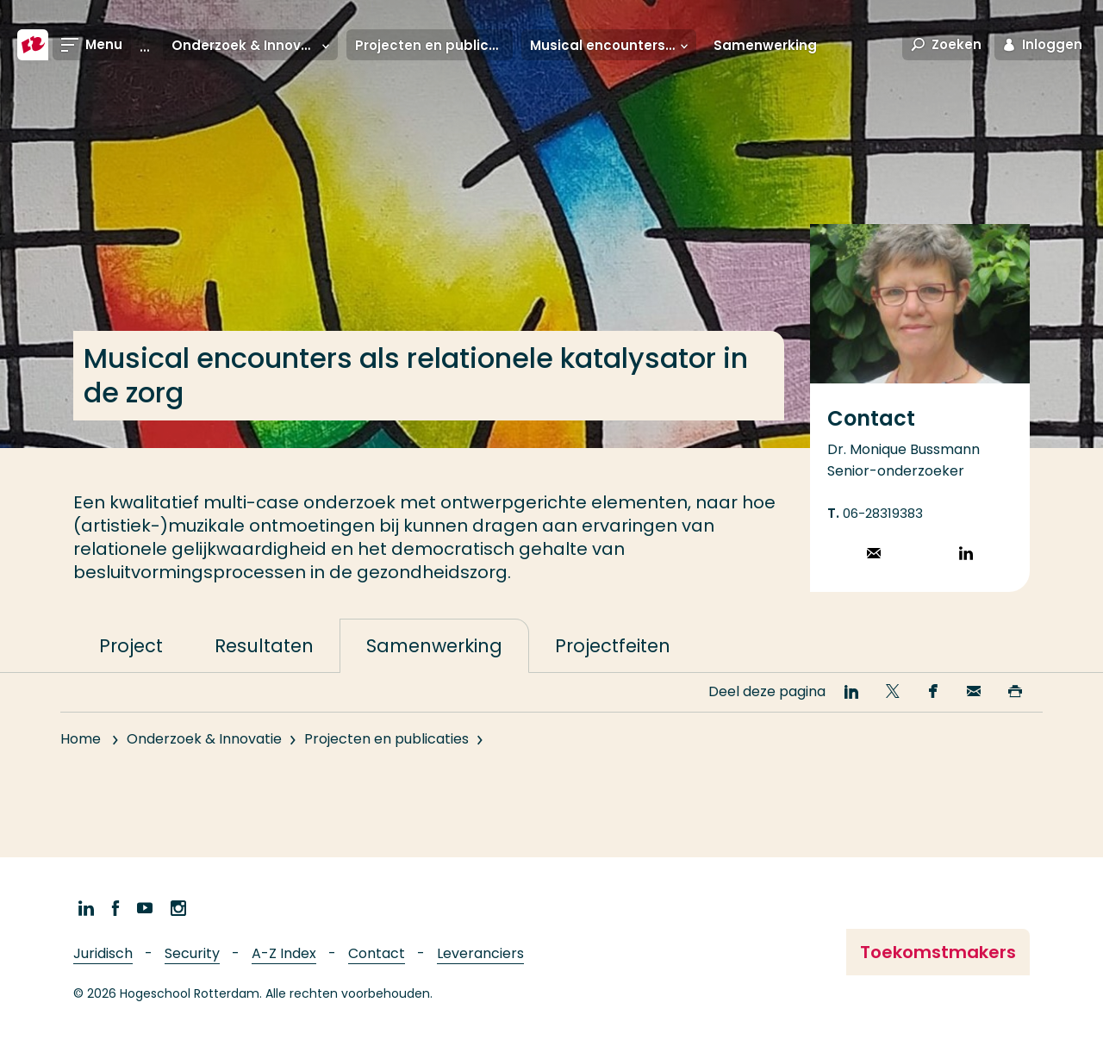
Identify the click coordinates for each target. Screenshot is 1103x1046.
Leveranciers (480, 953)
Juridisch (103, 953)
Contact (376, 953)
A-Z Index (284, 953)
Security (192, 953)
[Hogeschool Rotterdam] (32, 44)
